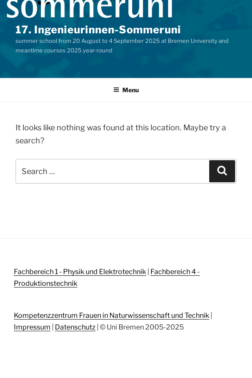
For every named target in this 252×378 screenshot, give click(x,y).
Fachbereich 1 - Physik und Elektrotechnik (80, 272)
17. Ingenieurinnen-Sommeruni (98, 29)
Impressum (32, 327)
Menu (126, 90)
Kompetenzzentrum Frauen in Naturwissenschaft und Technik (111, 315)
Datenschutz (75, 327)
